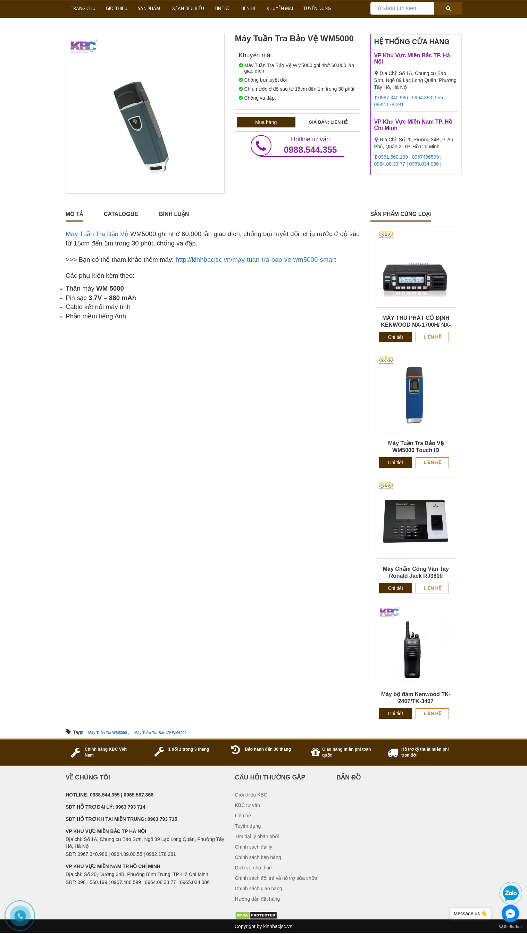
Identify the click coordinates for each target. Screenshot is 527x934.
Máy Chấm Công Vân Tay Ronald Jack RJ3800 (416, 572)
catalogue (121, 214)
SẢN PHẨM (149, 8)
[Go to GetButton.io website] (510, 927)
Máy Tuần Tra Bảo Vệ (97, 233)
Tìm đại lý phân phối (257, 836)
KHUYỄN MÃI (280, 8)
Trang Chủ (83, 8)
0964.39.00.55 (427, 97)
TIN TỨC (222, 8)
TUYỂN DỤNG (317, 8)
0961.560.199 (393, 157)
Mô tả (74, 214)
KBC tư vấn (247, 805)
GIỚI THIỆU (116, 8)
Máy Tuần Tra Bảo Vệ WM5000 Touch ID (416, 446)
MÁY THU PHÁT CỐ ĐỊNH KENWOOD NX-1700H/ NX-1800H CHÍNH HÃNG (416, 325)
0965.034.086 (424, 164)
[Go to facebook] (510, 913)
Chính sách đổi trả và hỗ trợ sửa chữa (276, 878)
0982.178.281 (389, 104)
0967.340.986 (393, 97)
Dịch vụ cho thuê (253, 867)
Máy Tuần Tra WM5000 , (108, 733)
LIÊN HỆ (248, 8)
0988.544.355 (297, 145)
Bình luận (174, 214)
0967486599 (425, 157)
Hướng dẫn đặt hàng (257, 899)
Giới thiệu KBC (251, 795)
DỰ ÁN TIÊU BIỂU (187, 8)
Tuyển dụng (248, 826)
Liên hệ (432, 337)
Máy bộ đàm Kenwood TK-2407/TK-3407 (416, 697)
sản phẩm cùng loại (400, 214)
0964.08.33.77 (389, 164)
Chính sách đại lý (254, 847)
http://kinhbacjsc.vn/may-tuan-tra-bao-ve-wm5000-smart (256, 259)
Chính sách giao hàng (258, 888)
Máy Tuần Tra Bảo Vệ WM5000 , (161, 733)
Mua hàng (266, 122)
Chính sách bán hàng (258, 857)
